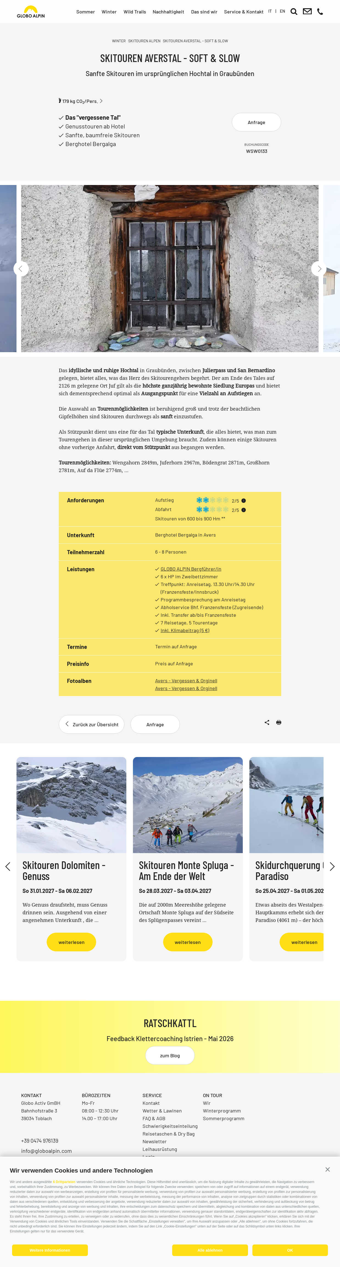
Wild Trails (135, 12)
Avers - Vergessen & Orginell (186, 680)
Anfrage (256, 122)
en (282, 11)
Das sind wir (204, 12)
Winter (109, 12)
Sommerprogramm (223, 1118)
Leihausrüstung (160, 1149)
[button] (327, 1169)
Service (152, 1095)
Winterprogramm (222, 1111)
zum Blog (170, 1055)
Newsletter (155, 1141)
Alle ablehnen (209, 1250)
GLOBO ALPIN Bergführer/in (191, 569)
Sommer (85, 12)
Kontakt (151, 1103)
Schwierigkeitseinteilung (170, 1126)
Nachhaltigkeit (168, 12)
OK (290, 1250)
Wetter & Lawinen (162, 1111)
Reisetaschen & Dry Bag (169, 1134)
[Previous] (21, 268)
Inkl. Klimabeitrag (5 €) (185, 630)
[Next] (319, 268)
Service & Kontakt (244, 12)
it (270, 11)
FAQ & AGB (154, 1118)
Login (149, 1157)
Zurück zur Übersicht (92, 724)
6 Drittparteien (64, 1182)
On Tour (212, 1095)
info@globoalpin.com (46, 1150)
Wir (207, 1103)
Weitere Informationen (50, 1250)
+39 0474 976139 (39, 1140)
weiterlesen (71, 942)
